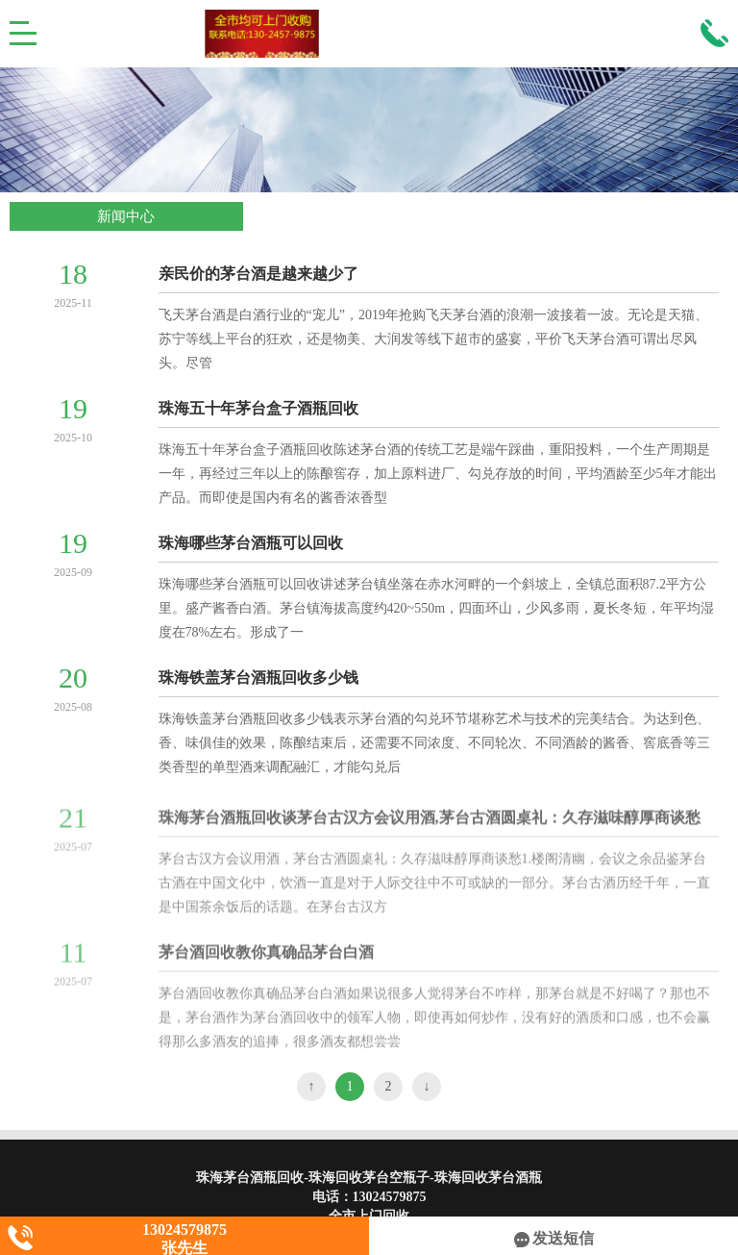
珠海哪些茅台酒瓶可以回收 (251, 543)
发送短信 (554, 1238)
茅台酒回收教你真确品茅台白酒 (266, 957)
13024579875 (390, 1197)
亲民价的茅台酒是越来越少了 (258, 273)
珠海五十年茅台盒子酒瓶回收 (258, 408)
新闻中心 (126, 216)
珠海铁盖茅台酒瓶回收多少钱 (258, 677)
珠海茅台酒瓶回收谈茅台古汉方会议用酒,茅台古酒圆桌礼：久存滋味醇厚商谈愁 (430, 823)
